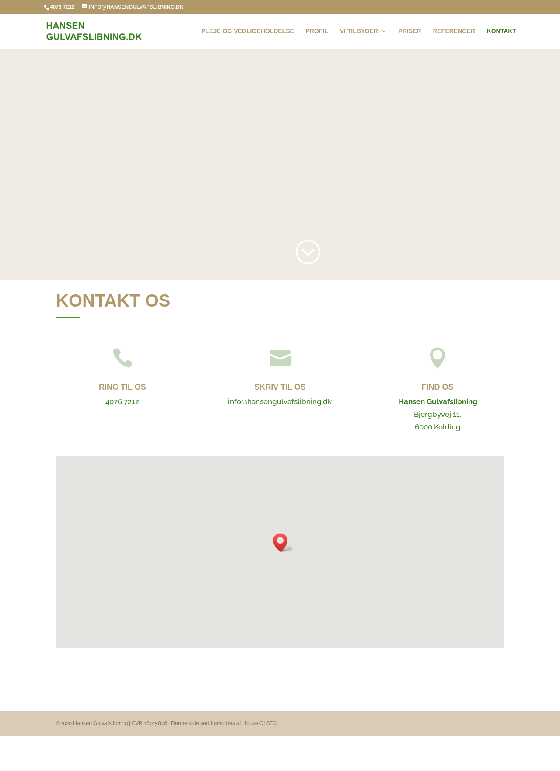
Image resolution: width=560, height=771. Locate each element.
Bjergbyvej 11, (438, 414)
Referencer (454, 31)
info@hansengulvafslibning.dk (280, 401)
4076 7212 (62, 7)
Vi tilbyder (359, 31)
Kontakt (501, 31)
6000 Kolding (438, 426)
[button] (283, 542)
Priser (410, 31)
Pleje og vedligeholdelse (247, 31)
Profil (317, 31)
